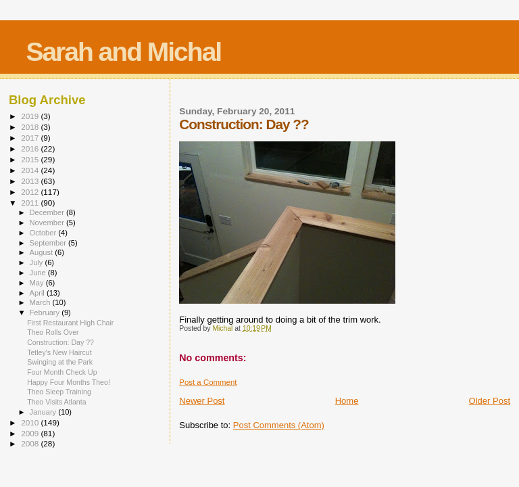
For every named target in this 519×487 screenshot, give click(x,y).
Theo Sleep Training (59, 392)
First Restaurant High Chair (70, 323)
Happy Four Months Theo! (68, 382)
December (48, 212)
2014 (31, 170)
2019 (31, 116)
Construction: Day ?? (60, 342)
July (37, 262)
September (49, 243)
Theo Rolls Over (52, 332)
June (39, 273)
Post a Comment (208, 382)
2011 (31, 202)
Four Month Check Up (62, 372)
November (48, 222)
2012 (31, 191)
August (42, 252)
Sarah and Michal (123, 51)
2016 (31, 148)
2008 (31, 443)
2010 (31, 422)
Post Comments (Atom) (278, 425)
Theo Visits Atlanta (56, 402)
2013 (31, 181)
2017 (31, 137)
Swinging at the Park (60, 362)
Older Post (489, 401)
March (41, 302)
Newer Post (201, 401)
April (38, 293)
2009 (31, 433)
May (38, 283)
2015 (31, 159)
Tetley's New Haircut (59, 352)
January (44, 412)
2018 (31, 126)
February (46, 312)
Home (347, 401)
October (44, 233)
